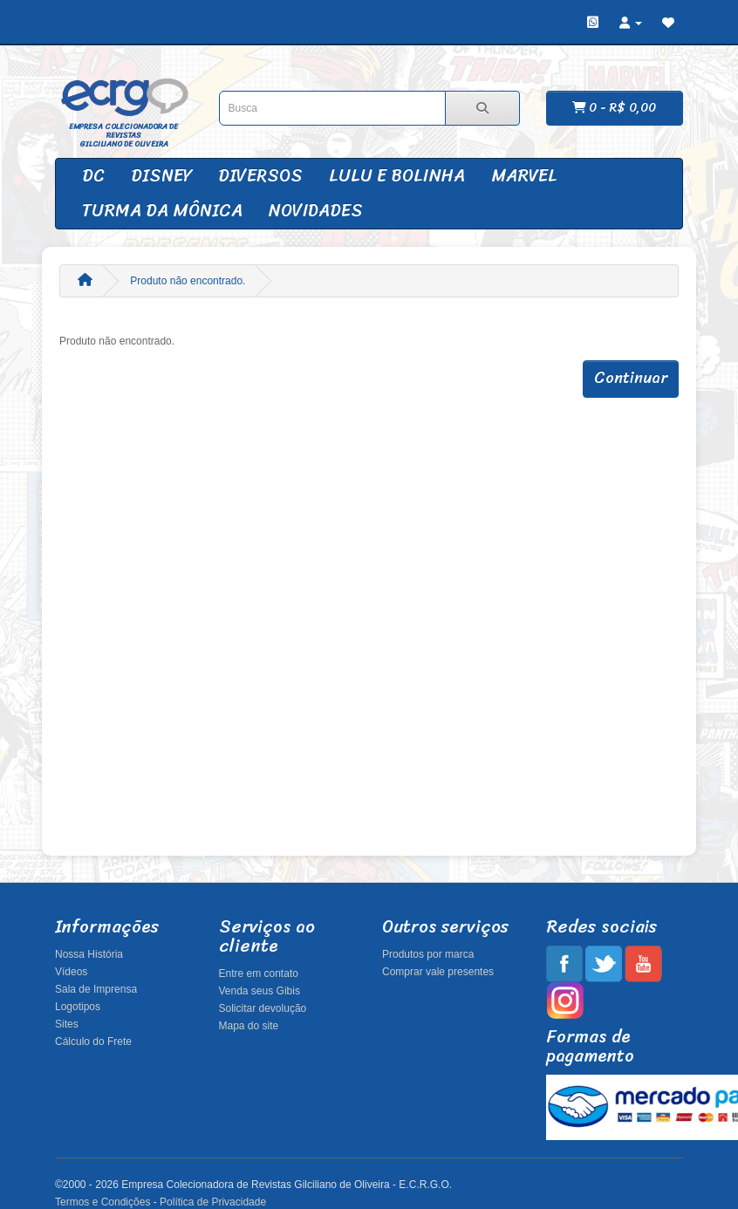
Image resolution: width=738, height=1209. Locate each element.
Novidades (316, 210)
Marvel (524, 176)
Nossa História (89, 954)
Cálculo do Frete (93, 1041)
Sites (67, 1024)
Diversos (260, 176)
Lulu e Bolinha (397, 176)
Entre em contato (258, 973)
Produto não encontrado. (187, 281)
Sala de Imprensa (96, 989)
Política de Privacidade (213, 1202)
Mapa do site (249, 1026)
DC (93, 176)
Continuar (630, 378)
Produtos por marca (428, 954)
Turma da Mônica (162, 210)
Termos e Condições (102, 1202)
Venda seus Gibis (259, 991)
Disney (161, 176)
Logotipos (77, 1007)
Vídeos (71, 972)
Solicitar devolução (263, 1008)
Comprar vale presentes (438, 972)
